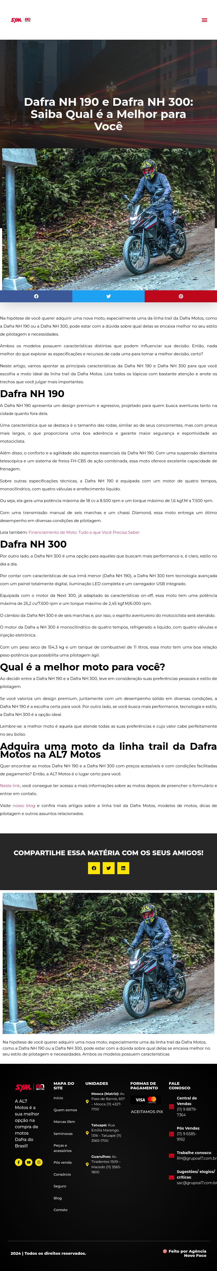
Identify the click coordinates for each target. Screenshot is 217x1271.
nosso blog (24, 805)
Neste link (10, 785)
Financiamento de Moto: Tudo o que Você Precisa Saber (83, 532)
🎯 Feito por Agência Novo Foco (184, 1253)
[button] (204, 19)
